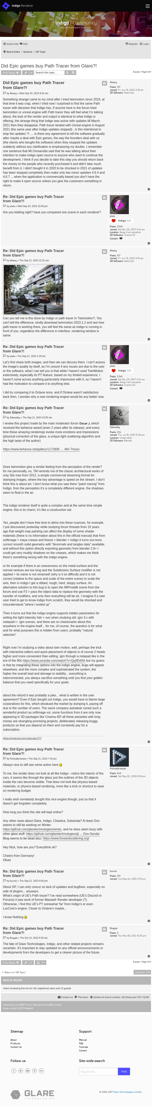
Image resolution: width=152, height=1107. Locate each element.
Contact (83, 1050)
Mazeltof (28, 1008)
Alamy (113, 82)
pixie (112, 216)
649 (119, 773)
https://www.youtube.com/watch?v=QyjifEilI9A (54, 660)
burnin (113, 871)
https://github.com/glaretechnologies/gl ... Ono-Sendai (63, 833)
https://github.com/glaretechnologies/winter (32, 829)
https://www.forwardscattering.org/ (66, 838)
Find (124, 1071)
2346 (120, 226)
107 (118, 87)
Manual (83, 1039)
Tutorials (83, 1047)
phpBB (20, 1004)
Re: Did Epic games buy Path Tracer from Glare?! (33, 199)
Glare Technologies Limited (127, 1092)
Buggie (113, 928)
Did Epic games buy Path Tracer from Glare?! (49, 65)
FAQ (81, 1043)
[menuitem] (23, 44)
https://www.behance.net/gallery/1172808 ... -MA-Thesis (41, 449)
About (13, 1039)
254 (119, 432)
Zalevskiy (115, 427)
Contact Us (16, 1047)
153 (119, 876)
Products (15, 1043)
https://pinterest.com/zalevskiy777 (22, 738)
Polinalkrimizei (118, 768)
